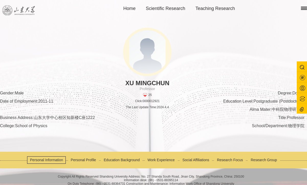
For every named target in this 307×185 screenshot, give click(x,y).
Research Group (264, 160)
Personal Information (46, 160)
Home (129, 8)
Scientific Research (165, 8)
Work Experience (161, 160)
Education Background (122, 160)
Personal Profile (83, 160)
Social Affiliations (195, 160)
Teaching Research (215, 8)
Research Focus (230, 160)
